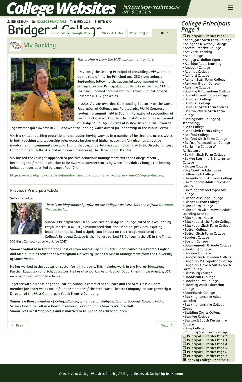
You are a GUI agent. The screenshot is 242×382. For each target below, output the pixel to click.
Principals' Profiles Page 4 (205, 344)
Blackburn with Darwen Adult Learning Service (207, 212)
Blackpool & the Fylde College (207, 221)
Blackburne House (198, 218)
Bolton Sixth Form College (204, 233)
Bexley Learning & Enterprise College (206, 160)
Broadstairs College (199, 277)
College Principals (51, 21)
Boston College (195, 241)
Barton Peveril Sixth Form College (204, 113)
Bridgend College (197, 253)
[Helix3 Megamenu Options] (230, 8)
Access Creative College (202, 48)
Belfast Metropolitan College (206, 143)
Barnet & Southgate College (205, 95)
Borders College (196, 237)
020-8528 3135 (137, 12)
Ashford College (196, 75)
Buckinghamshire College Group (203, 306)
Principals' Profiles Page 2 (205, 336)
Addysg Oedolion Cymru (203, 60)
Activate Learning (197, 52)
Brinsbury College (197, 273)
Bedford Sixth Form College (205, 139)
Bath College (194, 127)
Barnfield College (197, 99)
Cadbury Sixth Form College (205, 332)
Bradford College (197, 249)
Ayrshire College (196, 87)
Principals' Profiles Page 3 (205, 340)
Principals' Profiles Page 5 (205, 348)
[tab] (138, 33)
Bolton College (195, 229)
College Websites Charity (98, 374)
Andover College (196, 67)
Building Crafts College (202, 312)
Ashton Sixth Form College (204, 79)
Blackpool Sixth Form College (206, 225)
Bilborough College (198, 174)
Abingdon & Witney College (205, 44)
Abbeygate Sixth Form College (207, 40)
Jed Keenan (174, 374)
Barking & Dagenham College (206, 91)
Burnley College (196, 316)
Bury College (194, 328)
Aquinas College (196, 71)
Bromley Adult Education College (203, 287)
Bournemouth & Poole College (207, 245)
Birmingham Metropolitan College (204, 192)
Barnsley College (197, 103)
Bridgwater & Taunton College (207, 257)
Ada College (193, 56)
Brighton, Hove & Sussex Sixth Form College (207, 267)
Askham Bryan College (201, 83)
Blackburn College (198, 206)
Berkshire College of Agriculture (199, 148)
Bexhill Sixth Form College (204, 154)
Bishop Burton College (201, 202)
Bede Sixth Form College (202, 131)
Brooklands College (199, 293)
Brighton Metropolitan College (208, 261)
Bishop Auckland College (203, 198)
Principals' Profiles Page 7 (205, 356)
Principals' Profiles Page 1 (205, 36)
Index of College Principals (205, 360)
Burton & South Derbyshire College (205, 322)
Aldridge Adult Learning (202, 64)
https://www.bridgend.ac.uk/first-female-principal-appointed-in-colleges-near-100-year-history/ (87, 175)
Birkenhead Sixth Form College (208, 178)
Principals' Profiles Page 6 (205, 352)
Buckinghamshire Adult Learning (202, 298)
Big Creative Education (202, 170)
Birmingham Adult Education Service (206, 184)
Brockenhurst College (200, 281)
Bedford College (196, 135)
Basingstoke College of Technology (201, 121)
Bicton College (195, 166)
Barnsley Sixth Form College (205, 107)
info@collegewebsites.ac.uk (151, 7)
